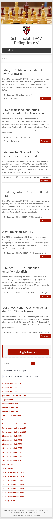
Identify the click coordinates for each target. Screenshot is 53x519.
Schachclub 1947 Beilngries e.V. (26, 40)
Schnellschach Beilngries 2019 (14, 428)
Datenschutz (28, 515)
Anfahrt (14, 515)
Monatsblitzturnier (10, 407)
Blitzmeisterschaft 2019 (11, 387)
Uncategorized (8, 464)
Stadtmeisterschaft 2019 (12, 440)
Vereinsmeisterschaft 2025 (13, 492)
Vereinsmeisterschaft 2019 (13, 476)
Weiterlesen (45, 98)
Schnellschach (7, 420)
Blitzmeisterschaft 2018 (11, 383)
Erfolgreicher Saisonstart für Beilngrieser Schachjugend (20, 154)
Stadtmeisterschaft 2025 (12, 460)
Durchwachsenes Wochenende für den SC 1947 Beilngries (24, 309)
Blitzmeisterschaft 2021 (11, 391)
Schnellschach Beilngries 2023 (14, 432)
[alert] (26, 376)
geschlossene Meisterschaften (14, 395)
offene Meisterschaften (11, 416)
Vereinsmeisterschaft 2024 (13, 488)
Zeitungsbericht (8, 500)
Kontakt (20, 515)
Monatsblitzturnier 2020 (12, 412)
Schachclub (10, 95)
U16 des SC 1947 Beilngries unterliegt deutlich (20, 269)
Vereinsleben (7, 468)
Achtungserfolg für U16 (17, 232)
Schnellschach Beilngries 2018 (14, 424)
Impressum (37, 515)
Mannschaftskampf (12, 98)
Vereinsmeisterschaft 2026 (13, 496)
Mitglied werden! (28, 352)
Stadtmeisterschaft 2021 (12, 444)
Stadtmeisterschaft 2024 (12, 456)
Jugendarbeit (7, 399)
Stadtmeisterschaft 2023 (12, 452)
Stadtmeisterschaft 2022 (12, 448)
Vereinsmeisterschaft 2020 (13, 480)
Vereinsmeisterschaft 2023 (13, 484)
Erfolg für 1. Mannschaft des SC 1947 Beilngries (22, 71)
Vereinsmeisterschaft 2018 (13, 472)
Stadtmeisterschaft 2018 (12, 436)
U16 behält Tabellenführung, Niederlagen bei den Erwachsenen (24, 111)
